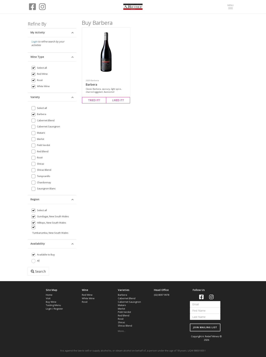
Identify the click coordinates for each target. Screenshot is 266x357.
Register (58, 308)
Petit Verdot (43, 145)
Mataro (41, 132)
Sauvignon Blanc (46, 188)
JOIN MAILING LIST (205, 327)
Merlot (40, 139)
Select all (42, 67)
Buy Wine (51, 301)
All (38, 260)
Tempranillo (43, 176)
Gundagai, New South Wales (53, 216)
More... (121, 331)
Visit (48, 298)
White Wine (43, 86)
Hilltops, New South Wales (51, 222)
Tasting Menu (53, 305)
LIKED (118, 100)
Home (49, 294)
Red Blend (42, 151)
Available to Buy (46, 254)
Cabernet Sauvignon (48, 126)
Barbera (41, 114)
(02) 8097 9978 (161, 294)
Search (38, 271)
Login (34, 41)
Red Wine (42, 73)
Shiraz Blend (44, 169)
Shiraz (40, 163)
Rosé (40, 80)
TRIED (94, 100)
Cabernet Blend (45, 120)
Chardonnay (44, 182)
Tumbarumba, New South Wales (50, 232)
